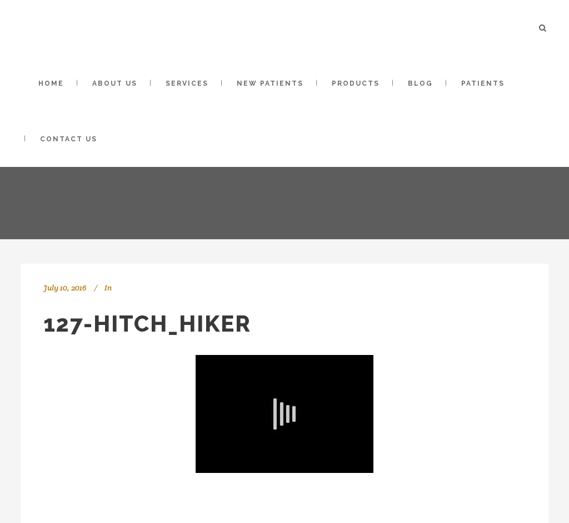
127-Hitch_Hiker (147, 323)
